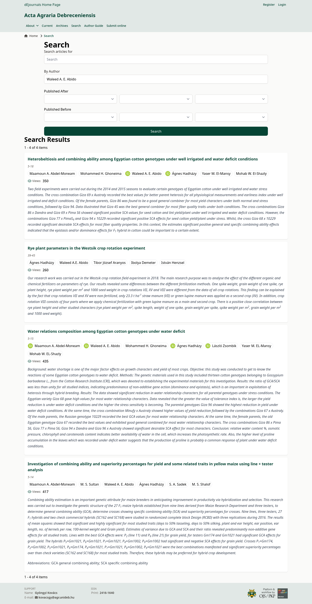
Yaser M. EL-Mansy (256, 345)
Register (269, 5)
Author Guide (93, 26)
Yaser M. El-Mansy (216, 173)
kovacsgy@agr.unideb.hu (56, 597)
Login (282, 5)
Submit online (116, 26)
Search (76, 26)
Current (47, 26)
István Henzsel (172, 262)
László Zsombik (224, 345)
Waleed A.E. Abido (74, 262)
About (32, 26)
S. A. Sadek (177, 484)
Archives (62, 26)
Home (31, 36)
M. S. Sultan (89, 484)
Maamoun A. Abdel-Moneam (52, 173)
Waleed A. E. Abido (146, 173)
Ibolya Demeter (143, 262)
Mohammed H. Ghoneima (101, 173)
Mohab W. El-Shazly (251, 173)
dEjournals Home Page (42, 4)
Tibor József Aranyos (110, 262)
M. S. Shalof (201, 484)
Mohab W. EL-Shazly (45, 354)
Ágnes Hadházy (184, 173)
